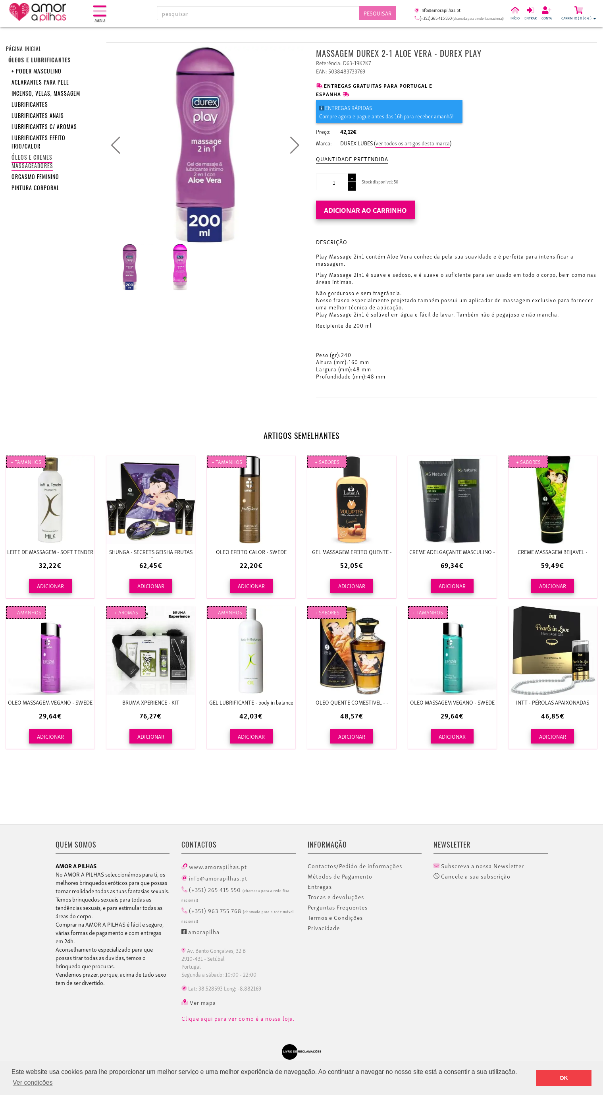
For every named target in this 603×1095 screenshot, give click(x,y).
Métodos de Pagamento (340, 876)
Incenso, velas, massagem (46, 94)
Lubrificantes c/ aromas (44, 128)
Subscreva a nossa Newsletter (478, 865)
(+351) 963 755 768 (237, 915)
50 (396, 181)
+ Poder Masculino (37, 72)
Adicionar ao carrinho (365, 209)
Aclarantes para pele (40, 83)
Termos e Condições (335, 917)
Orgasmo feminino (35, 178)
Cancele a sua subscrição (472, 876)
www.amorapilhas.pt (214, 866)
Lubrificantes (30, 105)
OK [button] (563, 1078)
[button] (294, 145)
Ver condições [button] (33, 1082)
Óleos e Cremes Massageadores (32, 162)
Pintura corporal (36, 189)
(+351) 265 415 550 (235, 893)
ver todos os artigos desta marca (413, 142)
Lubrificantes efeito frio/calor (39, 143)
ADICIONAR (50, 585)
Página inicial (24, 50)
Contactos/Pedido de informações (355, 865)
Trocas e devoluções (336, 896)
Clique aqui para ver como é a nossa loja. (238, 1018)
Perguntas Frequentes (338, 907)
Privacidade (324, 927)
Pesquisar (377, 12)
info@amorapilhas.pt (214, 878)
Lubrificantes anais (38, 117)
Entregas (320, 886)
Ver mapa (198, 1002)
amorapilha (200, 931)
